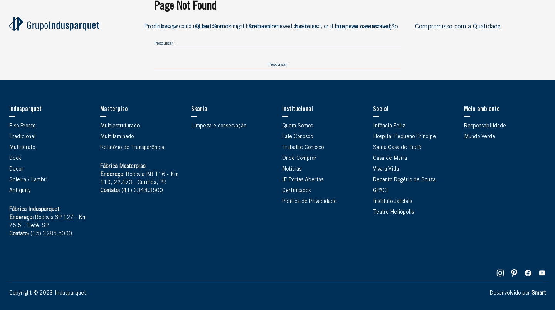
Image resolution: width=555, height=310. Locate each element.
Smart (538, 293)
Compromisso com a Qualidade (458, 27)
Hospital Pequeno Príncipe (404, 137)
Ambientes (263, 27)
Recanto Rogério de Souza (404, 180)
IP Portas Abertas (302, 180)
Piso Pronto (22, 126)
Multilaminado (117, 137)
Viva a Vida (386, 169)
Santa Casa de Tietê (397, 148)
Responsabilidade (485, 126)
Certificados (296, 191)
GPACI (380, 191)
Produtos (156, 27)
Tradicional (22, 137)
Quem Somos (213, 27)
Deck (15, 158)
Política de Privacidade (309, 201)
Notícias (306, 27)
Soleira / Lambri (28, 180)
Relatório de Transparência (132, 148)
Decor (16, 169)
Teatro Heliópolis (393, 212)
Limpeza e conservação (366, 27)
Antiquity (19, 191)
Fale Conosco (297, 137)
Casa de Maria (390, 158)
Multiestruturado (120, 126)
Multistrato (22, 148)
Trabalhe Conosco (303, 148)
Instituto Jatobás (392, 201)
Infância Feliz (389, 126)
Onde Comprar (299, 158)
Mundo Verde (479, 137)
